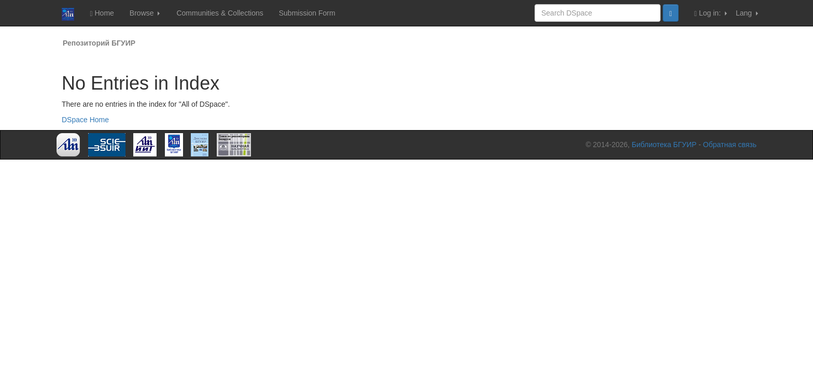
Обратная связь (729, 144)
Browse (145, 13)
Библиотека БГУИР (664, 144)
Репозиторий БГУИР (99, 43)
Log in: (710, 13)
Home (102, 13)
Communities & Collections (219, 13)
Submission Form (307, 13)
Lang (747, 13)
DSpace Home (85, 120)
